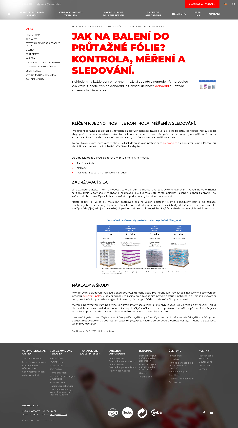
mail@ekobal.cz (49, 4)
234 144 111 (23, 4)
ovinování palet (91, 296)
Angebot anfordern (202, 4)
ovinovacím (170, 143)
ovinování (162, 86)
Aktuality (91, 26)
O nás (81, 26)
